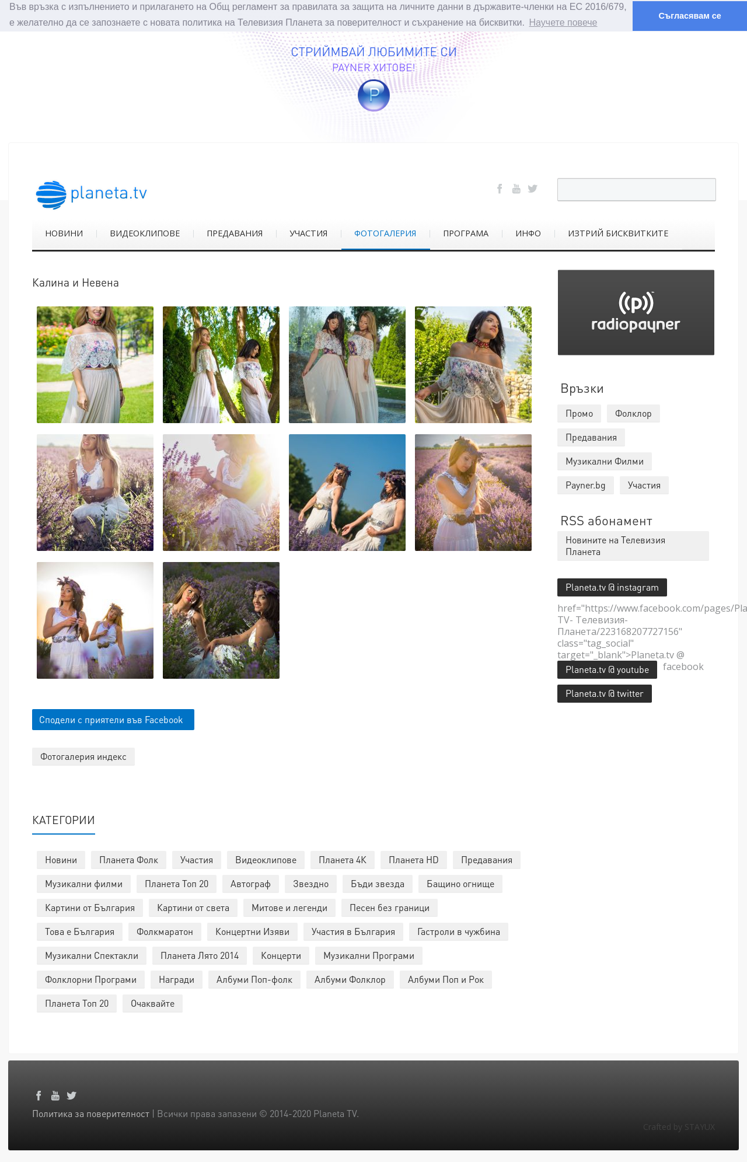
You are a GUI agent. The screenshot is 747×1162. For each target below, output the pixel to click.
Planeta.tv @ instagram (612, 586)
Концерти (281, 954)
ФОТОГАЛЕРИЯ (385, 232)
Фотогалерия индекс (83, 755)
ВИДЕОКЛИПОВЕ (145, 232)
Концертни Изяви (252, 930)
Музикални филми (84, 883)
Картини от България (90, 907)
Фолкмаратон (165, 930)
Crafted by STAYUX (679, 1126)
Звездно (311, 883)
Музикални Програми (368, 954)
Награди (176, 978)
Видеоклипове (265, 859)
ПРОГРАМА (465, 232)
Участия (196, 859)
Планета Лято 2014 (199, 954)
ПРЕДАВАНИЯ (235, 232)
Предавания (486, 859)
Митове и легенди (289, 907)
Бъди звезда (377, 883)
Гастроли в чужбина (458, 930)
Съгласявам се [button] (689, 15)
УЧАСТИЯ (308, 232)
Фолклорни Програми (91, 978)
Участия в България (353, 930)
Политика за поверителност (90, 1113)
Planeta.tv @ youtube (607, 668)
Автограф (251, 883)
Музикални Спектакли (91, 954)
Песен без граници (390, 907)
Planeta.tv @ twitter (605, 692)
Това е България (79, 930)
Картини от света (193, 907)
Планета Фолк (128, 859)
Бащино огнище (460, 883)
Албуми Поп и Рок (446, 978)
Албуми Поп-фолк (254, 978)
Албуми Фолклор (350, 978)
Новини (61, 859)
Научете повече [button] (563, 22)
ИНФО (528, 232)
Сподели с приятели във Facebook (111, 719)
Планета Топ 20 (176, 883)
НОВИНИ (64, 232)
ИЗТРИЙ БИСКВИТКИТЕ (618, 232)
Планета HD (414, 859)
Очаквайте (152, 1002)
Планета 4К (342, 859)
